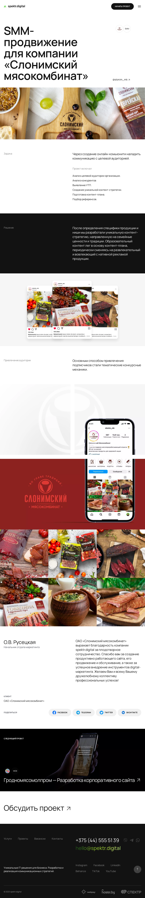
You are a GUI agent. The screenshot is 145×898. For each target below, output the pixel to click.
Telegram (83, 712)
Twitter (106, 712)
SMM (127, 28)
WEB (15, 771)
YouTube (111, 871)
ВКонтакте (129, 712)
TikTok (96, 871)
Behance (81, 871)
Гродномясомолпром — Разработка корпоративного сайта (72, 780)
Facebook (60, 712)
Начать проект (122, 6)
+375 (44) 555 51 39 (97, 840)
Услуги (8, 838)
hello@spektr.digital (98, 848)
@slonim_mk (122, 79)
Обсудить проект (38, 808)
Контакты (57, 838)
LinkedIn (115, 865)
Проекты (23, 838)
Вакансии (40, 838)
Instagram (81, 865)
